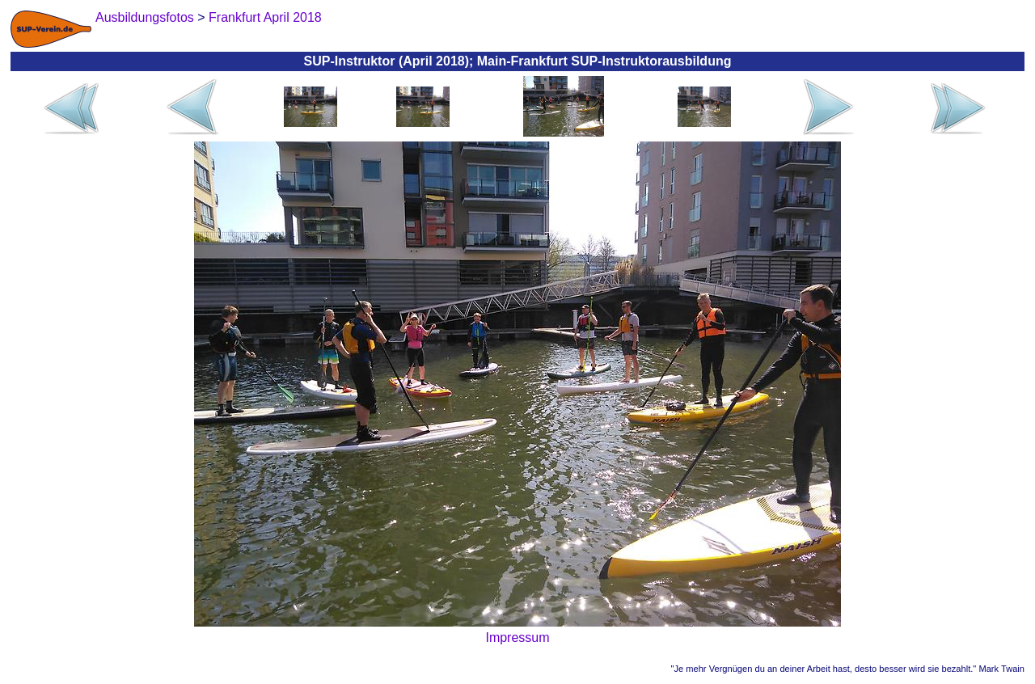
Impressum (517, 637)
